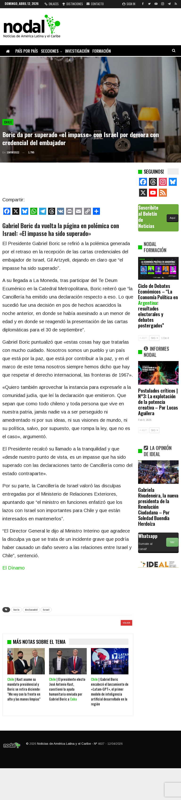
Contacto (95, 3)
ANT (143, 338)
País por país (26, 51)
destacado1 (31, 609)
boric (16, 609)
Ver (172, 542)
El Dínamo (13, 567)
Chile (8, 122)
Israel (46, 609)
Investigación (77, 51)
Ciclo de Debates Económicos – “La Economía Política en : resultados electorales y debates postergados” (158, 305)
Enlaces (52, 3)
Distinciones (72, 3)
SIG (154, 338)
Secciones (50, 51)
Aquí (172, 217)
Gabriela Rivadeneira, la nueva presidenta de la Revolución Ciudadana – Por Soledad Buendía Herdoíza (158, 506)
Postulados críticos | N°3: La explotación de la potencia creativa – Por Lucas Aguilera (158, 402)
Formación (101, 51)
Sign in (128, 3)
